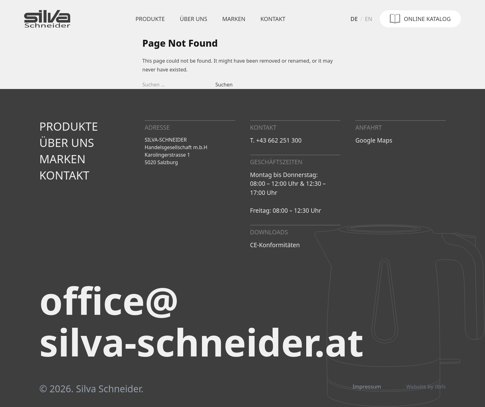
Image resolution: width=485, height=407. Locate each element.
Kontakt (273, 19)
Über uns (193, 19)
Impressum (367, 386)
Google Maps (373, 140)
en (368, 19)
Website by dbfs (426, 386)
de (354, 19)
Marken (233, 19)
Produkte (150, 19)
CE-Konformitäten (275, 245)
